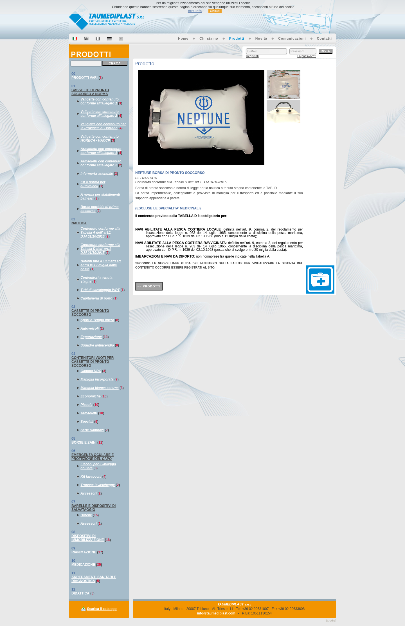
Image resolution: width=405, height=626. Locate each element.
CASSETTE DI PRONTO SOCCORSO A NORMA (90, 92)
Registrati (252, 56)
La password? (306, 56)
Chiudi (215, 11)
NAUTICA (79, 223)
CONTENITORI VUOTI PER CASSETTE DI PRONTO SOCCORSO (92, 362)
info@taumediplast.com (216, 613)
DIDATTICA (80, 593)
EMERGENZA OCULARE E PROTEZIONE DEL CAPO (92, 457)
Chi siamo (208, 39)
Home (183, 39)
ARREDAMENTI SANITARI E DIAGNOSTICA (93, 579)
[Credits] (331, 620)
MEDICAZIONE (83, 565)
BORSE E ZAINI (83, 442)
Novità (261, 39)
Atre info (195, 11)
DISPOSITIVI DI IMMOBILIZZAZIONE (87, 538)
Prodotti (236, 39)
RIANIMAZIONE (83, 552)
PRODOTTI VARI (84, 78)
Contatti (324, 39)
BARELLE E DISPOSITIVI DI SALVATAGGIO (93, 508)
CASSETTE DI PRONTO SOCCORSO (90, 313)
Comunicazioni (292, 39)
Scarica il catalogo (101, 609)
